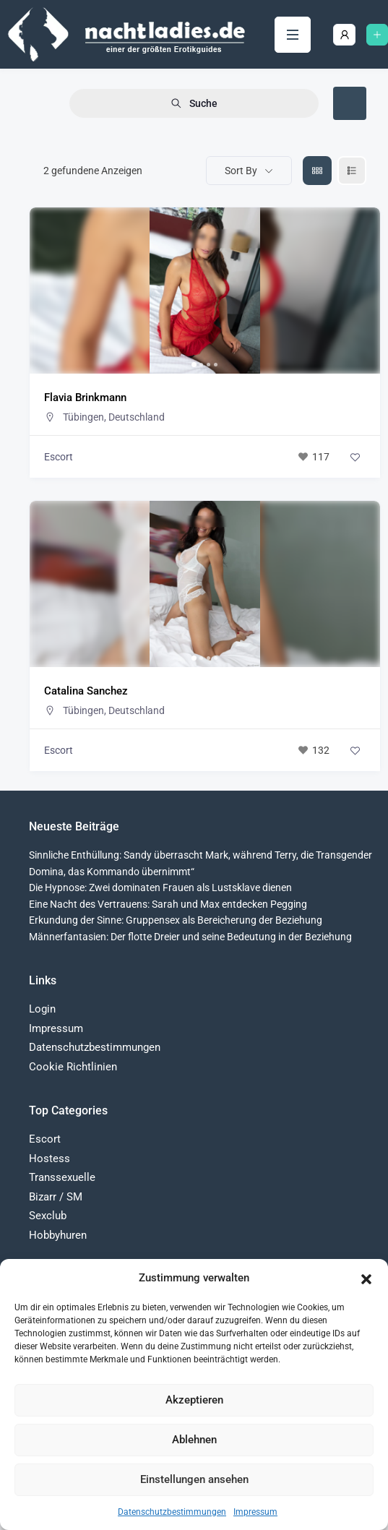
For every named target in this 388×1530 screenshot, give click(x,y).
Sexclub (47, 1215)
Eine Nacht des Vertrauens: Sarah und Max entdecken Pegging (168, 904)
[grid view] (317, 170)
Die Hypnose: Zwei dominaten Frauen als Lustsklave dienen (160, 887)
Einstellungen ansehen (194, 1479)
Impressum (255, 1512)
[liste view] (351, 170)
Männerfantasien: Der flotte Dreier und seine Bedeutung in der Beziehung (190, 936)
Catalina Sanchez (86, 690)
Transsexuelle (62, 1177)
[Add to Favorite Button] (355, 457)
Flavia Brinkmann (85, 397)
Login (42, 1008)
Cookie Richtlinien (73, 1066)
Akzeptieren (194, 1399)
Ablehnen (194, 1439)
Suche (194, 104)
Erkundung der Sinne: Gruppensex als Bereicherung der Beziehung (175, 920)
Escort (58, 457)
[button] (366, 1278)
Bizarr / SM (55, 1196)
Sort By (241, 170)
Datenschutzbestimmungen (172, 1512)
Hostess (49, 1158)
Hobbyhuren (58, 1235)
